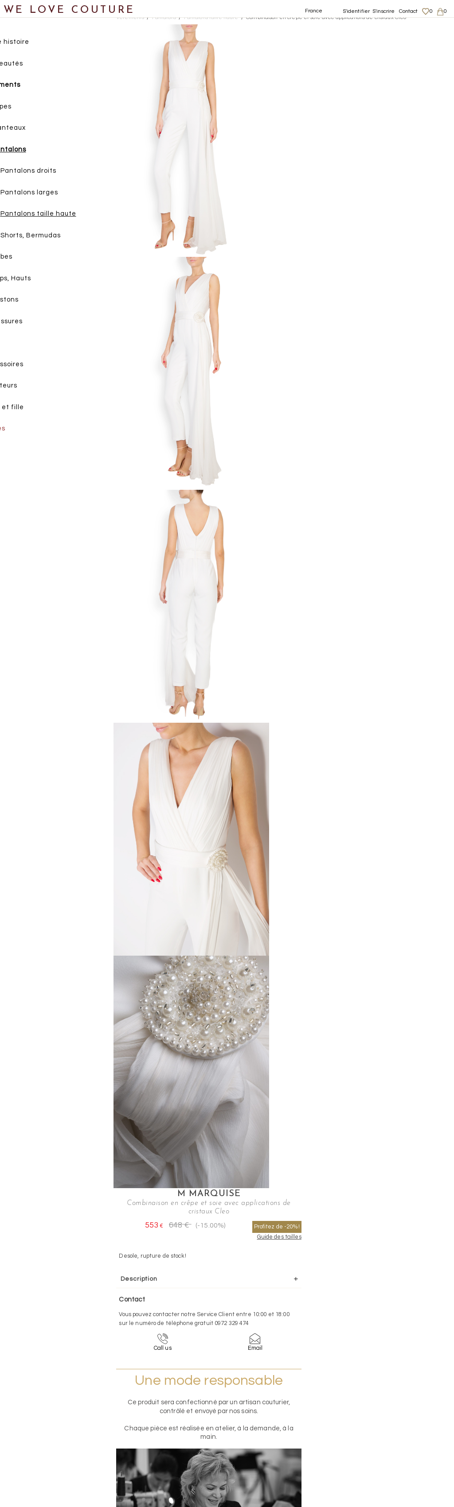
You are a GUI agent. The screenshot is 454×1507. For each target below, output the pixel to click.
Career (377, 1443)
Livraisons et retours (395, 1409)
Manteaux (36, 129)
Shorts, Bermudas (57, 237)
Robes (29, 258)
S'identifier (356, 11)
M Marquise (351, 29)
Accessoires (30, 366)
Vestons (32, 301)
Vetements (130, 17)
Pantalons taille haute (65, 215)
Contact (408, 11)
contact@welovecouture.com (397, 1322)
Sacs (18, 344)
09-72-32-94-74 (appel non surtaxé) (282, 1322)
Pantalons (36, 151)
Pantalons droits (55, 172)
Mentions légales (390, 1400)
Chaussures (30, 323)
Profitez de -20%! (406, 62)
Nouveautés (30, 65)
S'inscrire (383, 11)
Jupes (29, 108)
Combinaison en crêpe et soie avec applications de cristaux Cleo (326, 17)
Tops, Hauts (38, 280)
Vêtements (28, 86)
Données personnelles (398, 1417)
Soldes (21, 430)
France (314, 11)
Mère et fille (30, 409)
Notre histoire (33, 43)
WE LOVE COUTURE (69, 10)
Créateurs (27, 387)
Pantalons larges (56, 194)
